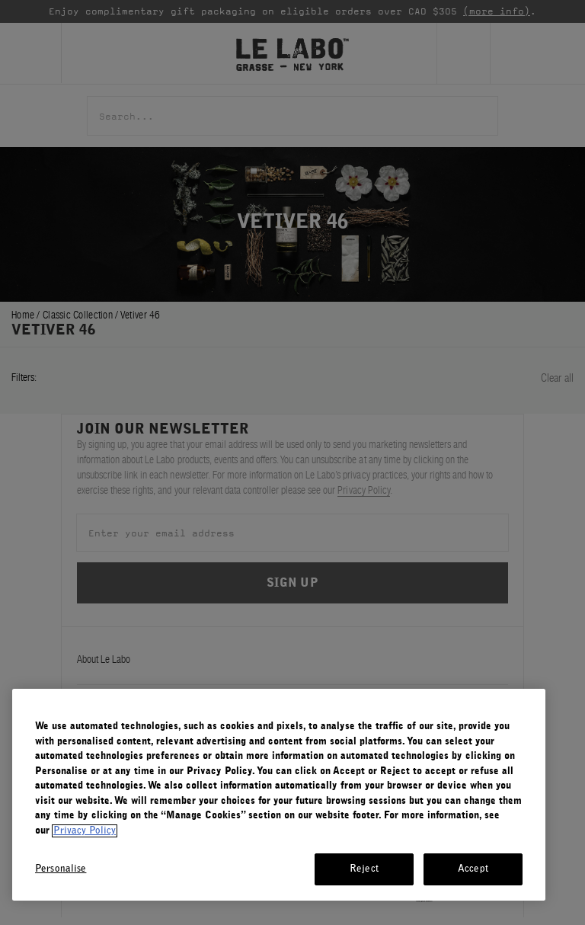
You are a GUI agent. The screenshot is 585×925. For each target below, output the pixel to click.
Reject (364, 869)
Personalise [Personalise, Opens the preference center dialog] (60, 869)
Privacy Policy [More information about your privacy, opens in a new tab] (84, 831)
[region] (278, 795)
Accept (473, 869)
